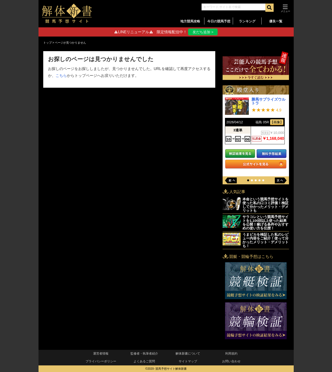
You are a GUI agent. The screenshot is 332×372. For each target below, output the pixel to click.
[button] (248, 180)
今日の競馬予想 (218, 21)
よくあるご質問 (144, 361)
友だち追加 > (203, 32)
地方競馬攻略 (190, 21)
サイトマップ (188, 361)
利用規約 (231, 353)
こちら (61, 76)
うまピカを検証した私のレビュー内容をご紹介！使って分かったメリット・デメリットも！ (265, 240)
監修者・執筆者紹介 (144, 353)
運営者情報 (100, 353)
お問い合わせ (231, 361)
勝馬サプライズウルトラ (268, 101)
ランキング (247, 21)
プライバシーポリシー (101, 361)
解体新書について (188, 353)
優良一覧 (275, 21)
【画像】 (276, 122)
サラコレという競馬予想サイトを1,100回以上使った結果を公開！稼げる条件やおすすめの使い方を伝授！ (265, 222)
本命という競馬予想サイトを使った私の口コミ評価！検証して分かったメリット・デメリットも (265, 204)
